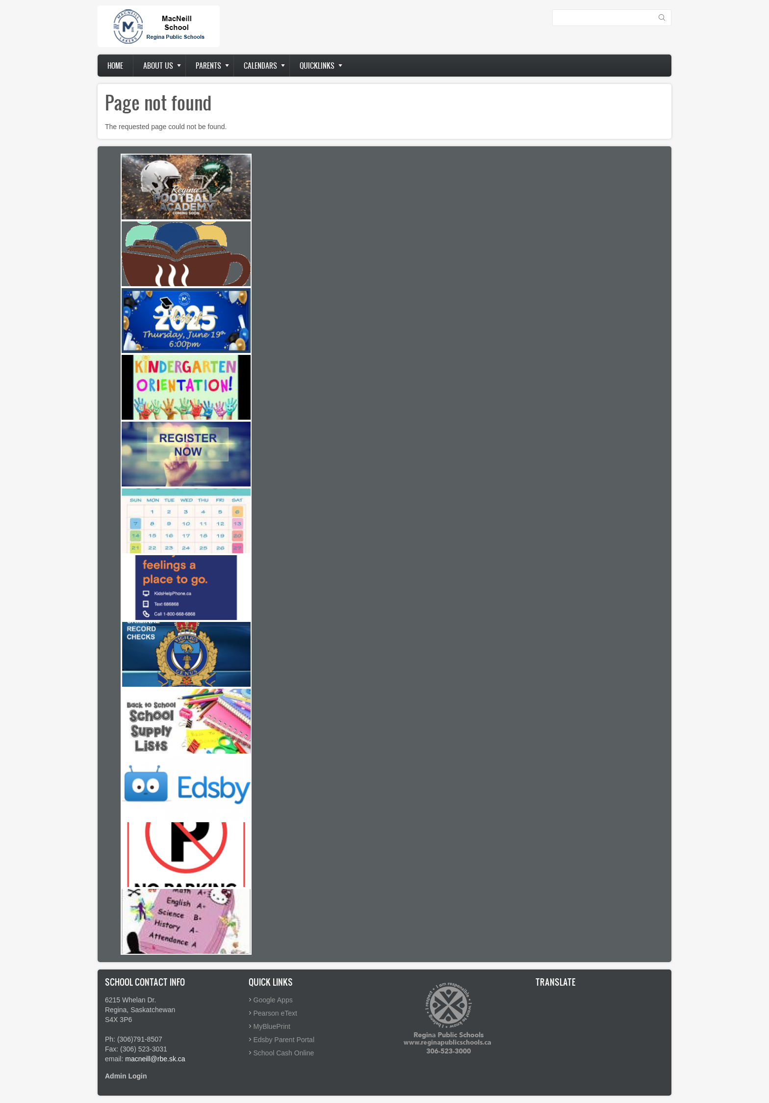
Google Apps (273, 1000)
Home (115, 65)
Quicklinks (317, 65)
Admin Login (126, 1076)
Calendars (260, 65)
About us (158, 65)
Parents (208, 65)
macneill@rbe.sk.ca (155, 1059)
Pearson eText (276, 1013)
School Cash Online (284, 1053)
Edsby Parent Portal (284, 1040)
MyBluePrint (272, 1026)
